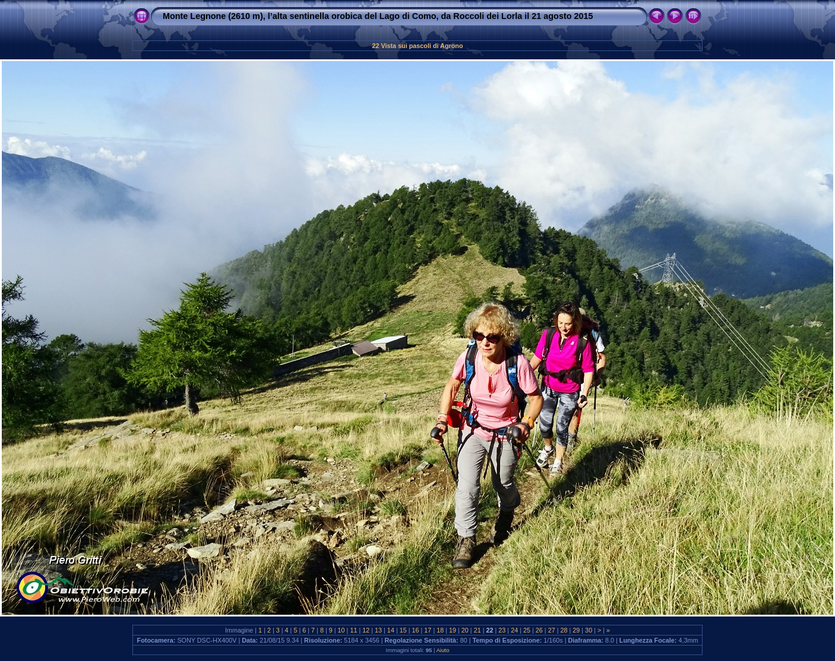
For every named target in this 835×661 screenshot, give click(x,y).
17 (427, 630)
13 (378, 630)
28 (563, 630)
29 (576, 630)
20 (465, 630)
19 (452, 630)
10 (341, 630)
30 (588, 630)
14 (390, 630)
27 (551, 630)
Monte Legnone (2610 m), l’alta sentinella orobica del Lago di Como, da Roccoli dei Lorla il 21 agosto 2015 (378, 16)
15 (403, 630)
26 (539, 630)
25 (526, 630)
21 (477, 630)
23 (501, 630)
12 (365, 630)
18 (440, 630)
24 (514, 630)
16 (415, 630)
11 (353, 630)
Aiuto (443, 650)
